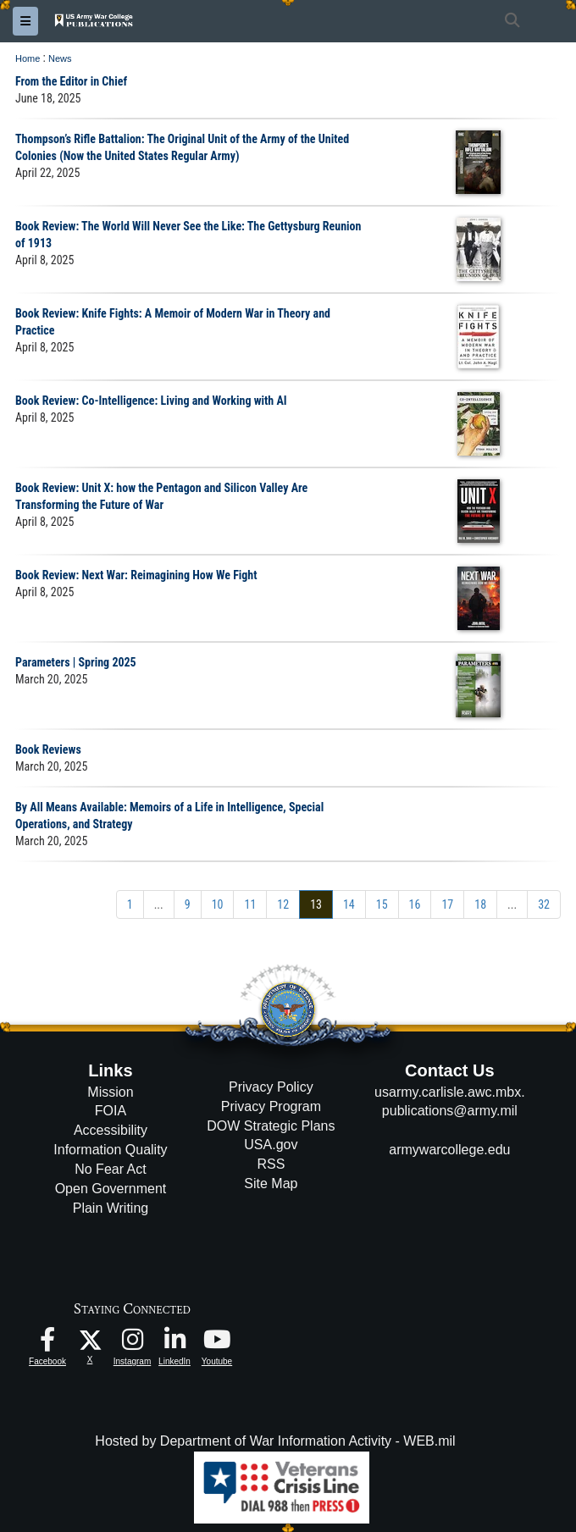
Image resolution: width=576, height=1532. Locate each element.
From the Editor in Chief (71, 81)
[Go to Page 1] (130, 904)
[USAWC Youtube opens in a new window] (217, 1343)
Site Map (270, 1183)
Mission (110, 1092)
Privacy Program (271, 1106)
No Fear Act (110, 1169)
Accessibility (110, 1130)
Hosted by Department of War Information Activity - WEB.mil (275, 1441)
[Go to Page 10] (218, 904)
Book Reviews (48, 749)
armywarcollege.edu (449, 1149)
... (158, 904)
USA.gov (270, 1144)
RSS (271, 1164)
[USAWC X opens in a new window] (90, 1339)
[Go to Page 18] (480, 904)
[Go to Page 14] (349, 904)
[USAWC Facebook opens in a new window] (47, 1343)
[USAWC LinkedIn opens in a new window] (174, 1343)
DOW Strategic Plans (271, 1126)
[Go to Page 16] (415, 904)
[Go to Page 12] (283, 904)
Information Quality (110, 1149)
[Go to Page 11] (250, 904)
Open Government (111, 1188)
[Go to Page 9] (188, 904)
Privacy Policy (271, 1087)
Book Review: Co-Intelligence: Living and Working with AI (151, 400)
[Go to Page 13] (316, 904)
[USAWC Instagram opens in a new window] (132, 1343)
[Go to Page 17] (447, 904)
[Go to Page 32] (544, 904)
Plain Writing (111, 1208)
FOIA (110, 1110)
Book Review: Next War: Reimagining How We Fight (136, 575)
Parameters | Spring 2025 (75, 662)
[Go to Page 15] (382, 904)
